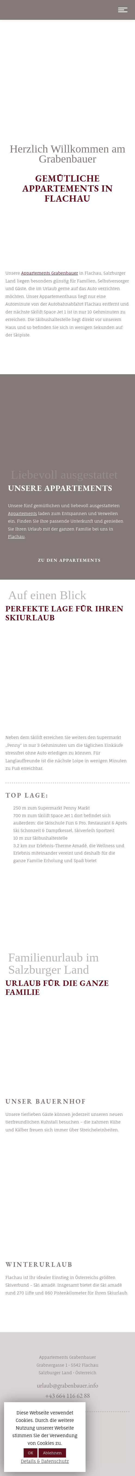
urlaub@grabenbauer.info (67, 1385)
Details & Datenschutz (45, 1461)
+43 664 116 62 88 (67, 1396)
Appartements (22, 513)
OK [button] (30, 1452)
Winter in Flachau (70, 1316)
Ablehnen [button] (52, 1452)
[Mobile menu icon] (121, 10)
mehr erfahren (69, 1153)
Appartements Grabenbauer (49, 273)
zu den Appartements (69, 560)
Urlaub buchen (69, 358)
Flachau (16, 536)
